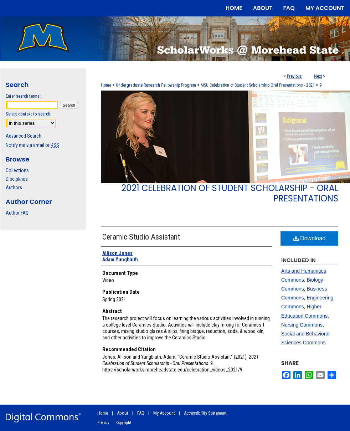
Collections (17, 170)
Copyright (123, 422)
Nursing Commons (302, 325)
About (122, 413)
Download (309, 238)
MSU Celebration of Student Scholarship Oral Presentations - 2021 (258, 85)
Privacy (103, 422)
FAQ (140, 413)
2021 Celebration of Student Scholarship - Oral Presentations (229, 193)
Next (318, 76)
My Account (164, 413)
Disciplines (17, 179)
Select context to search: (28, 114)
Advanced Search (23, 136)
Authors (14, 187)
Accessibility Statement (205, 413)
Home (106, 85)
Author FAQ (17, 213)
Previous (294, 76)
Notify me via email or (32, 145)
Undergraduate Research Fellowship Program (156, 85)
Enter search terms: (23, 96)
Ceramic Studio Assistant (141, 236)
